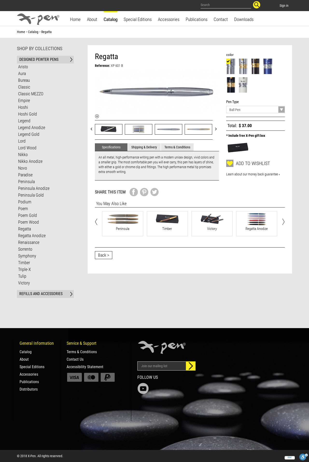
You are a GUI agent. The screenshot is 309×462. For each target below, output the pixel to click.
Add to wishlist (248, 163)
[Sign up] (191, 366)
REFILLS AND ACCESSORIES (41, 293)
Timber (24, 262)
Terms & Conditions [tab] (177, 147)
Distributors (29, 389)
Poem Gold (27, 215)
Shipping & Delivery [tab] (144, 147)
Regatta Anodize (32, 235)
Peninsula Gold (31, 195)
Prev (93, 128)
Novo (22, 168)
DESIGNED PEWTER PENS (38, 59)
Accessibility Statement (85, 367)
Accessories (168, 19)
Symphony (27, 255)
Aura (22, 73)
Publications (196, 19)
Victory (24, 282)
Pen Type (233, 102)
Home (75, 19)
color (230, 55)
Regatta (24, 228)
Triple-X (24, 269)
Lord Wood (27, 147)
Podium (24, 201)
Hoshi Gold (27, 114)
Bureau (24, 80)
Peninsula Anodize (33, 188)
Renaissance (28, 242)
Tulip (22, 276)
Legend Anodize (31, 127)
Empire (24, 100)
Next (217, 128)
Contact (221, 19)
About (92, 19)
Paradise (25, 174)
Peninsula (26, 181)
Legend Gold (28, 134)
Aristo (23, 66)
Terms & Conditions (82, 352)
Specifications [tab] (111, 147)
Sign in (284, 5)
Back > (103, 255)
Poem (23, 208)
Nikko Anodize (30, 161)
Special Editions (138, 19)
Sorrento (25, 249)
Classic (24, 87)
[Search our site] (226, 4)
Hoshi (23, 107)
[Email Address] (161, 366)
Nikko (23, 154)
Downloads (243, 19)
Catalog (110, 19)
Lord (22, 141)
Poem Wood (28, 222)
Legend (24, 120)
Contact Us (75, 359)
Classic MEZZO (30, 93)
